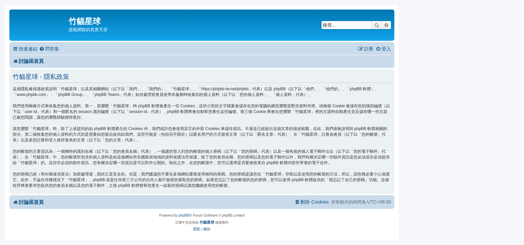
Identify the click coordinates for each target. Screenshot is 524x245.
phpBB (183, 215)
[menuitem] (49, 49)
